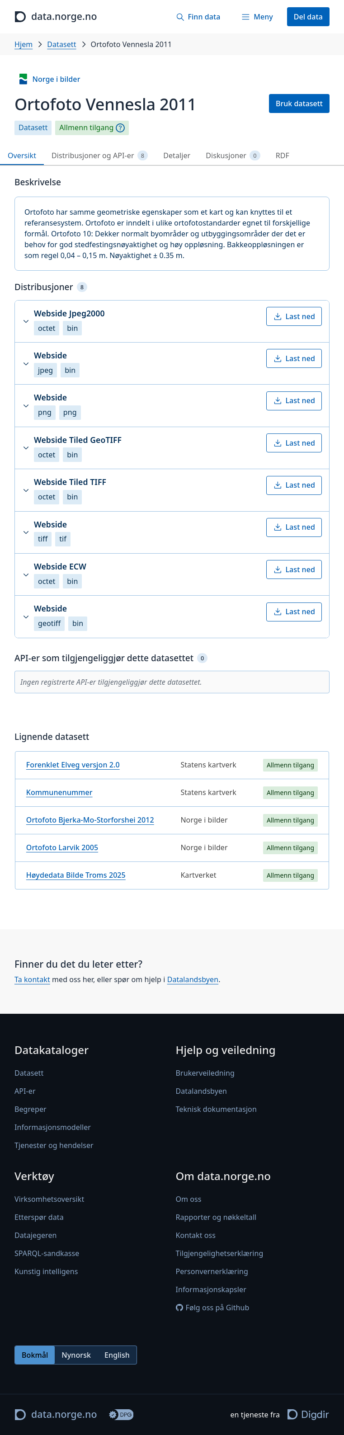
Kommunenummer (59, 792)
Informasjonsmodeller (52, 1128)
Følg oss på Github (213, 1308)
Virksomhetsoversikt (49, 1199)
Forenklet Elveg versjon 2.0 (73, 765)
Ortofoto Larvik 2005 (62, 847)
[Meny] (256, 16)
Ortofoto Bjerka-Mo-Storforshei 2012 (90, 820)
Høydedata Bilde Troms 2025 (76, 875)
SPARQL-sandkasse (46, 1254)
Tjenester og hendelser (54, 1146)
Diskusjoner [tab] (233, 156)
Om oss (189, 1199)
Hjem (23, 44)
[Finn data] (198, 16)
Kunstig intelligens (46, 1272)
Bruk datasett (299, 103)
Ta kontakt (32, 979)
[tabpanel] (172, 537)
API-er (25, 1091)
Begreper (30, 1110)
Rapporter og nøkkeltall (216, 1218)
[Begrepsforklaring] (120, 127)
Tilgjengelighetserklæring (220, 1254)
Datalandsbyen (193, 979)
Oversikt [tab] (22, 155)
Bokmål (35, 1355)
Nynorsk (76, 1355)
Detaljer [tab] (176, 155)
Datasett (61, 44)
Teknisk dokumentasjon (216, 1110)
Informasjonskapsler (211, 1290)
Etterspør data (39, 1218)
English (117, 1355)
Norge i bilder (49, 79)
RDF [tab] (282, 155)
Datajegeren (35, 1236)
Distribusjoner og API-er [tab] (100, 156)
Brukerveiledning (205, 1073)
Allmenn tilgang (86, 127)
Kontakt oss (196, 1236)
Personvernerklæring (212, 1272)
